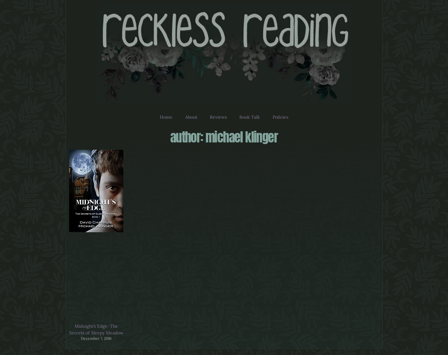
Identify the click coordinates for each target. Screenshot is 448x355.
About (191, 117)
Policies (280, 117)
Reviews (218, 117)
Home (166, 117)
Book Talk (249, 117)
